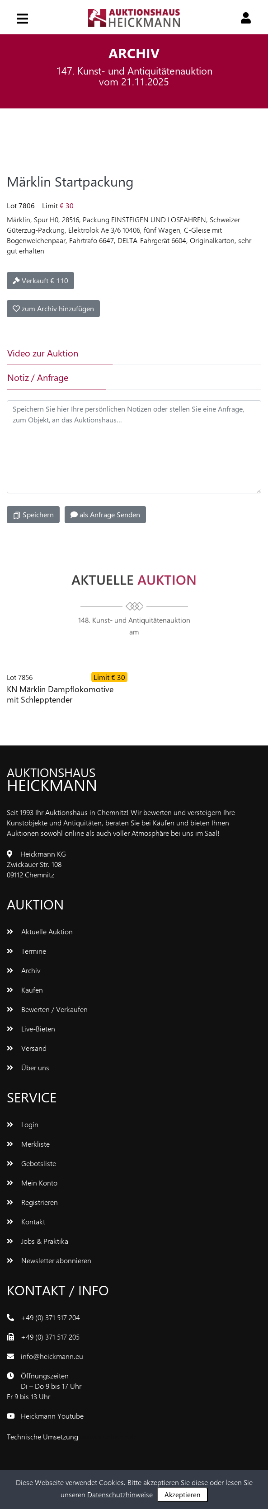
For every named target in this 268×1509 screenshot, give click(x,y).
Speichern (33, 515)
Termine (26, 951)
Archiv (23, 970)
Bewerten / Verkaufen (47, 1009)
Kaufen (25, 989)
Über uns (28, 1067)
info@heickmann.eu (52, 1356)
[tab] (156, 353)
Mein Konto (32, 1182)
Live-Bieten (31, 1028)
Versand (27, 1048)
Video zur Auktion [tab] (42, 353)
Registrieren (32, 1202)
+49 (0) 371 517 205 (50, 1336)
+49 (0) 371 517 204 (50, 1317)
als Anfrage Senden (105, 514)
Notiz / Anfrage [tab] (37, 377)
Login (22, 1124)
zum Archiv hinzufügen (53, 308)
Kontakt (26, 1221)
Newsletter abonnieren (49, 1260)
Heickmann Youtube (52, 1415)
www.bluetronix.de (108, 1436)
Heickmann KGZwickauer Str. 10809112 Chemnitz (36, 864)
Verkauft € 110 (40, 280)
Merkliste (28, 1143)
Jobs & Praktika (37, 1241)
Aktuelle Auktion (40, 931)
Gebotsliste (31, 1163)
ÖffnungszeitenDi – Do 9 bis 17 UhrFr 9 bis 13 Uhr (44, 1386)
